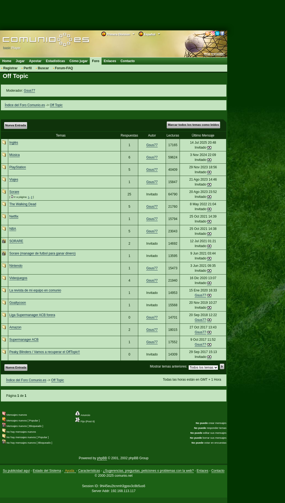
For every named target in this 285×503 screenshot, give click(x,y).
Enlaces (110, 61)
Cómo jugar (78, 61)
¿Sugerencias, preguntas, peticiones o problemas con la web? (148, 471)
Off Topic (56, 105)
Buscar (43, 68)
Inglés (13, 142)
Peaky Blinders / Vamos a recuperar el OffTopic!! (44, 352)
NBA (12, 229)
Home (6, 61)
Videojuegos (18, 278)
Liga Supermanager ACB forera (32, 315)
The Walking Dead (22, 204)
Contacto (127, 61)
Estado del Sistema (47, 471)
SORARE (16, 241)
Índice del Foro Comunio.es (25, 105)
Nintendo (15, 266)
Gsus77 (29, 90)
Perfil (28, 68)
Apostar (35, 61)
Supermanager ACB (24, 340)
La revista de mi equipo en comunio (35, 290)
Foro (95, 61)
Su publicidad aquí (16, 471)
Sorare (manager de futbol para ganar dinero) (42, 253)
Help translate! (214, 53)
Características (89, 471)
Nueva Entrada (15, 125)
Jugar (20, 61)
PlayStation (17, 167)
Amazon (15, 327)
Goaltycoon (17, 303)
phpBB (102, 458)
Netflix (13, 216)
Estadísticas (55, 61)
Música (14, 155)
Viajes (13, 179)
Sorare (14, 192)
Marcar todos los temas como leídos (193, 124)
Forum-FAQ (64, 68)
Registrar (10, 68)
